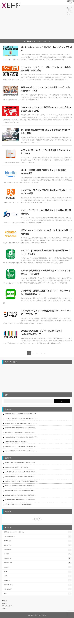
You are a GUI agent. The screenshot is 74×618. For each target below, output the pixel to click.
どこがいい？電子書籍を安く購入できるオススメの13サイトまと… (21, 450)
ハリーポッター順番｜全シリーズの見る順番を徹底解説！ (18, 504)
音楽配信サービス (37, 563)
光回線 (37, 576)
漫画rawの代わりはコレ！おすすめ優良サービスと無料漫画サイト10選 (45, 89)
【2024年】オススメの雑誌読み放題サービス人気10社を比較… (20, 432)
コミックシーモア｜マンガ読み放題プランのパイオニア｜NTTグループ (46, 312)
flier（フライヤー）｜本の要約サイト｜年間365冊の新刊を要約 (46, 212)
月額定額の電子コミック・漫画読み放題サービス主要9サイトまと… (21, 446)
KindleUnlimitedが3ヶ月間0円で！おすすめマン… (16, 441)
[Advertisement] (34, 23)
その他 (37, 594)
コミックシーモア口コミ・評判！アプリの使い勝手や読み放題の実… (21, 481)
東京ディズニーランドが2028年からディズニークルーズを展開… (20, 462)
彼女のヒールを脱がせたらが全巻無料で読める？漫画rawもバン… (20, 476)
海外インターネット (37, 585)
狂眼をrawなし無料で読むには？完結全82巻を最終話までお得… (20, 485)
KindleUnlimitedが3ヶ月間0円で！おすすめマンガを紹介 (46, 49)
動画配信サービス (37, 558)
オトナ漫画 (37, 554)
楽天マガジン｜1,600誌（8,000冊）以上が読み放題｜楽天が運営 (46, 232)
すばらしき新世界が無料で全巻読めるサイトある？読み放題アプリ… (21, 437)
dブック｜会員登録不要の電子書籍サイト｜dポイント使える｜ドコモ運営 (46, 272)
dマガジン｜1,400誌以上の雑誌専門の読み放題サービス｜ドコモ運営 (45, 252)
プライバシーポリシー (7, 606)
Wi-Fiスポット (37, 567)
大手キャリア (37, 580)
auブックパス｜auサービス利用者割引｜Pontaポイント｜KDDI (46, 151)
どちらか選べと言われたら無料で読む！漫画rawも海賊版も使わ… (20, 495)
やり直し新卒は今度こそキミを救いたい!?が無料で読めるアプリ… (20, 471)
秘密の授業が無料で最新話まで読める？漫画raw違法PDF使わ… (20, 490)
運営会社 (4, 603)
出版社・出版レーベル (37, 536)
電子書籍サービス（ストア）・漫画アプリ (37, 532)
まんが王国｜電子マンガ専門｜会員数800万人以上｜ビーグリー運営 (46, 192)
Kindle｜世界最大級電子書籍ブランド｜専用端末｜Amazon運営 (44, 172)
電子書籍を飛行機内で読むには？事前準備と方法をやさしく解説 (45, 131)
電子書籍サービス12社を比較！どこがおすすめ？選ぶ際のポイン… (21, 423)
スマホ (37, 572)
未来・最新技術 (37, 589)
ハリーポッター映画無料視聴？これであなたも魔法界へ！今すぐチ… (21, 418)
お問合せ (4, 608)
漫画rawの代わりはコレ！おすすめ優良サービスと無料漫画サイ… (20, 427)
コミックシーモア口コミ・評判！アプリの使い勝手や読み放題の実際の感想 (46, 69)
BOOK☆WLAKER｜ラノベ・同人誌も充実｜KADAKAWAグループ (41, 332)
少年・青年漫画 (37, 545)
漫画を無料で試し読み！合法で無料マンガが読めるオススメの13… (21, 413)
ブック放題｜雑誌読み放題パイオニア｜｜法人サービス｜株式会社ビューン (45, 292)
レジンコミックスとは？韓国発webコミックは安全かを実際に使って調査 (46, 109)
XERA (35, 615)
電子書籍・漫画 (37, 541)
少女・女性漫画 (37, 550)
